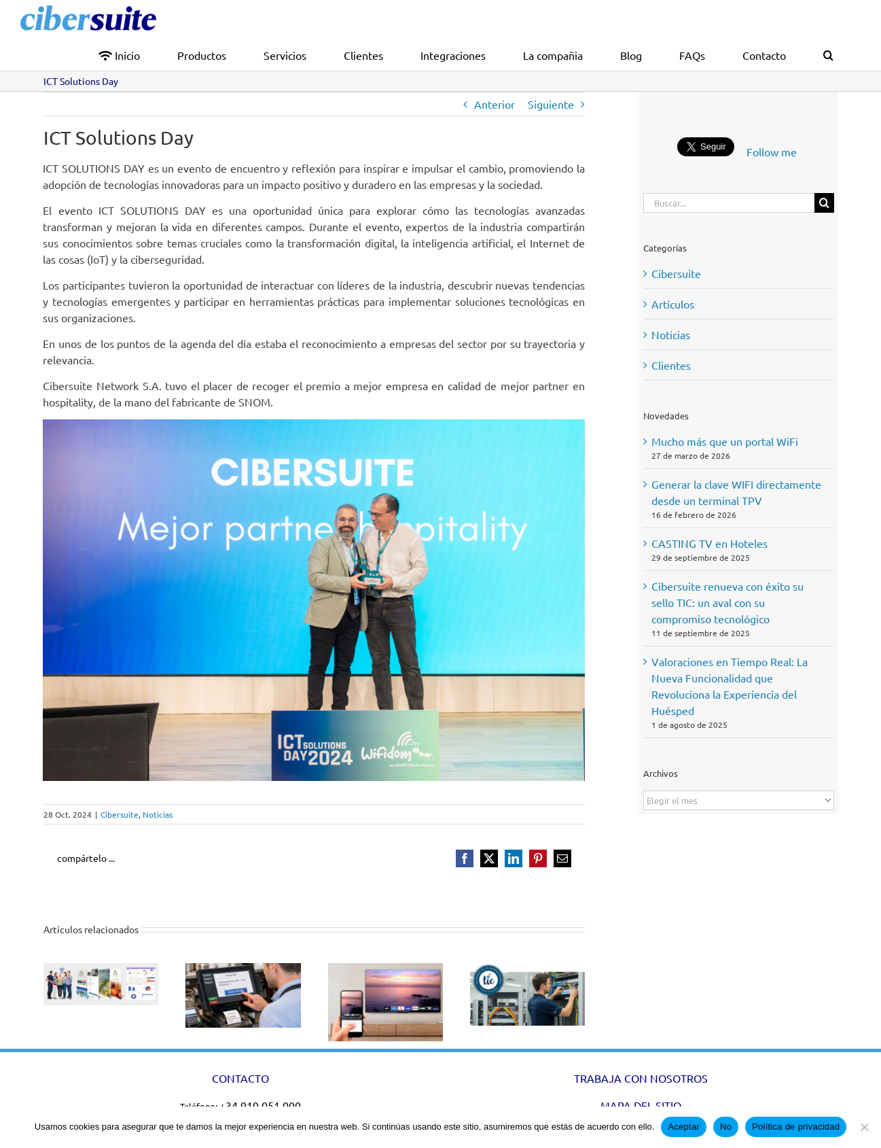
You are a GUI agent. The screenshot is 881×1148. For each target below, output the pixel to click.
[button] (828, 53)
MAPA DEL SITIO (640, 1105)
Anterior (494, 104)
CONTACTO (240, 1078)
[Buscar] (824, 203)
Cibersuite (120, 814)
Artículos (672, 304)
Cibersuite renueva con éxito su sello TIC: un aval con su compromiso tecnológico (727, 602)
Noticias (158, 814)
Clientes (671, 365)
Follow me (772, 151)
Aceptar (684, 1126)
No (726, 1126)
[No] (864, 1127)
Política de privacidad (796, 1126)
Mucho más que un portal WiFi (724, 441)
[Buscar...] (728, 203)
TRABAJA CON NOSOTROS (641, 1078)
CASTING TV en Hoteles (709, 543)
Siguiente (551, 104)
